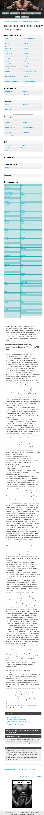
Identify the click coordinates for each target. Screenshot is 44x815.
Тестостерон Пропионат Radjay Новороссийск (25, 22)
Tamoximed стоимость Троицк (30, 777)
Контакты (25, 16)
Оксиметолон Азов (13, 717)
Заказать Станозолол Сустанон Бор (18, 723)
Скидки (38, 13)
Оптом (17, 16)
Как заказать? (15, 13)
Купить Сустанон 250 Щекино (16, 721)
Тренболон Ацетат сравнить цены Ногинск (19, 770)
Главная (5, 13)
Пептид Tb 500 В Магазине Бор (17, 725)
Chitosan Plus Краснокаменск (16, 719)
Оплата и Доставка (28, 13)
